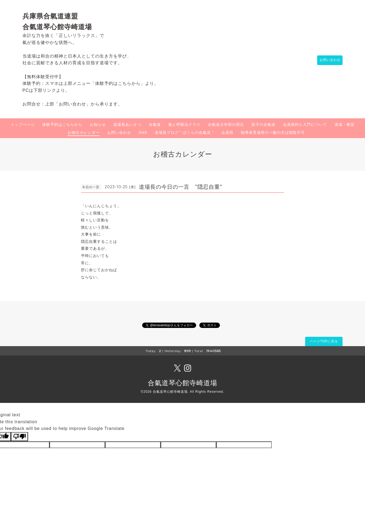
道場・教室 (345, 124)
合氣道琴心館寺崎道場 (182, 383)
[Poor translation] (19, 436)
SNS (143, 132)
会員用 (227, 132)
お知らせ (98, 124)
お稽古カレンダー (84, 132)
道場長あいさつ (127, 124)
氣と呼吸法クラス (184, 124)
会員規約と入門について (305, 124)
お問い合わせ (327, 60)
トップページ (23, 124)
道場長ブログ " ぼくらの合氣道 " (184, 132)
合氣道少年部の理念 (226, 124)
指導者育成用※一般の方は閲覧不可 (273, 132)
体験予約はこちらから (62, 124)
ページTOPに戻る (324, 341)
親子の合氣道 (263, 124)
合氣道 (155, 124)
